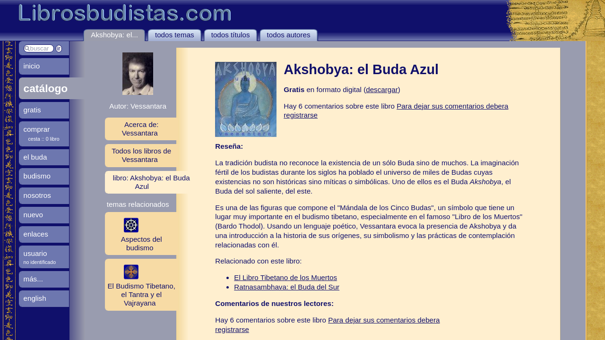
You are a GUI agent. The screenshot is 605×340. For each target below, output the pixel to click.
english (35, 298)
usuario (35, 253)
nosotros (37, 195)
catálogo (46, 88)
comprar (37, 129)
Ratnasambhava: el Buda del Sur (286, 287)
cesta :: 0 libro (44, 139)
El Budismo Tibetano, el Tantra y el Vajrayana (140, 284)
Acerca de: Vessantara (140, 128)
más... (33, 279)
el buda (35, 157)
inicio (32, 66)
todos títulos (230, 35)
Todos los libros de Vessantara (141, 155)
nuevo (33, 215)
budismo (37, 176)
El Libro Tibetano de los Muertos (285, 277)
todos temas (174, 35)
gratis (32, 110)
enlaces (36, 234)
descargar (382, 89)
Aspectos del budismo (133, 233)
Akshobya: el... (114, 35)
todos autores (289, 35)
